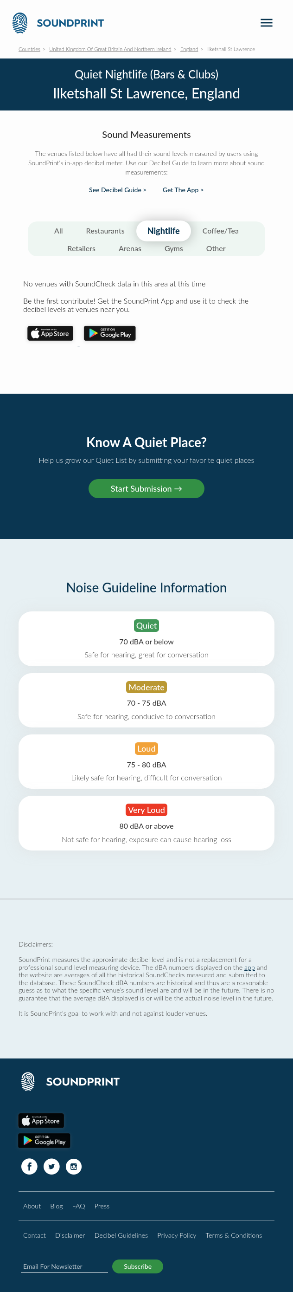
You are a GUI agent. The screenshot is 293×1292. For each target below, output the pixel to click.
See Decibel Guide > (117, 190)
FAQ (78, 1206)
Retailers (81, 248)
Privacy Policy (176, 1235)
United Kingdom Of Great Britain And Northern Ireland (110, 49)
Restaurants (105, 230)
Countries (29, 49)
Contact (34, 1235)
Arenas (130, 248)
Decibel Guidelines (121, 1235)
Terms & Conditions (234, 1235)
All (58, 230)
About (32, 1206)
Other (216, 248)
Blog (56, 1206)
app (249, 967)
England (189, 49)
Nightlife (163, 231)
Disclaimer (70, 1235)
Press (102, 1206)
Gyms (174, 248)
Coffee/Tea (221, 230)
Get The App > (183, 190)
